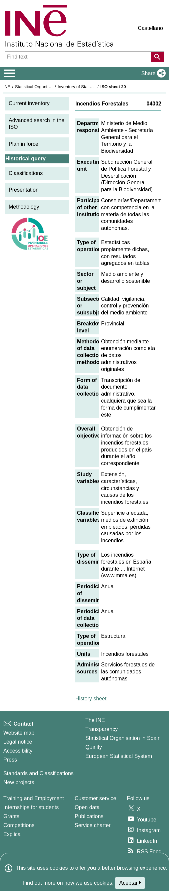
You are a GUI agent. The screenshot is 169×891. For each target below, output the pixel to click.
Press (10, 760)
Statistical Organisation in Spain (45, 86)
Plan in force (23, 144)
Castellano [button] (150, 28)
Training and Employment (33, 798)
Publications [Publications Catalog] (89, 816)
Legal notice (17, 742)
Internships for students (31, 807)
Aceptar (130, 883)
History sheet (90, 698)
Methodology (24, 207)
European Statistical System (118, 756)
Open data (87, 807)
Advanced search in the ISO (36, 123)
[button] (152, 74)
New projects (18, 782)
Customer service (95, 798)
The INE (95, 720)
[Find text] (78, 57)
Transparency (101, 729)
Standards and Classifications (38, 773)
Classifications (26, 173)
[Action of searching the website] (157, 57)
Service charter (93, 825)
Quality (93, 747)
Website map (18, 733)
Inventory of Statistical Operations (89, 86)
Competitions (18, 825)
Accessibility (17, 751)
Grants (11, 816)
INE (6, 86)
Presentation (24, 190)
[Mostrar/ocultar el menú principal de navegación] (9, 74)
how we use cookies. (89, 883)
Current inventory (29, 103)
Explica (12, 834)
